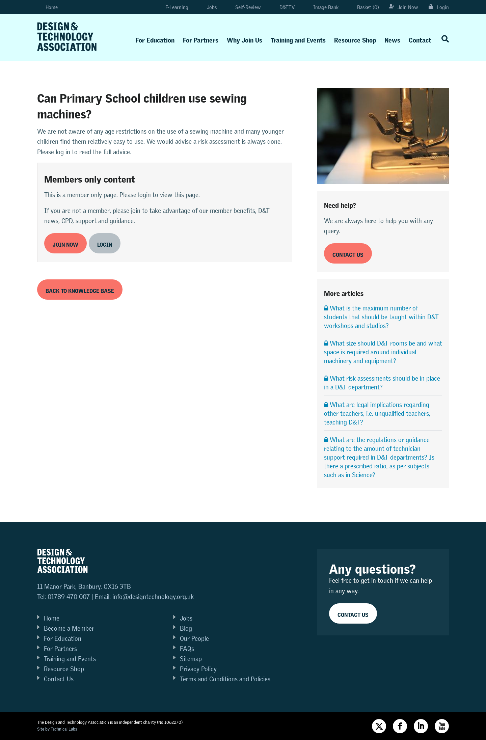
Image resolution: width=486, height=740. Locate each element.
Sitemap (191, 659)
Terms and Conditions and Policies (225, 679)
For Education (155, 38)
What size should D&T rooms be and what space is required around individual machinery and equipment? (383, 352)
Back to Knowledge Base (80, 290)
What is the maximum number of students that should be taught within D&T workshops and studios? (381, 317)
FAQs (187, 649)
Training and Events (298, 38)
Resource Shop (355, 38)
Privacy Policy (198, 669)
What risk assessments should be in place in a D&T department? (382, 383)
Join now (65, 243)
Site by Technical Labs (57, 729)
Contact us (347, 253)
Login (438, 7)
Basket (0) (364, 7)
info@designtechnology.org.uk (153, 597)
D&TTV (283, 7)
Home (47, 7)
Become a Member (69, 628)
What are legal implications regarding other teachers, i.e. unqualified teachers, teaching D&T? (377, 413)
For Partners (200, 38)
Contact (420, 38)
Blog (186, 628)
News (392, 38)
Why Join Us (244, 38)
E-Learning (171, 7)
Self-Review (244, 7)
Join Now (403, 7)
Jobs (207, 7)
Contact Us (59, 679)
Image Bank (322, 7)
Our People (194, 638)
